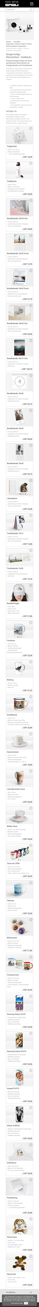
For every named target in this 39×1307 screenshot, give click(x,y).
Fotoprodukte (17, 41)
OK (26, 1303)
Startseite (8, 41)
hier (21, 1303)
